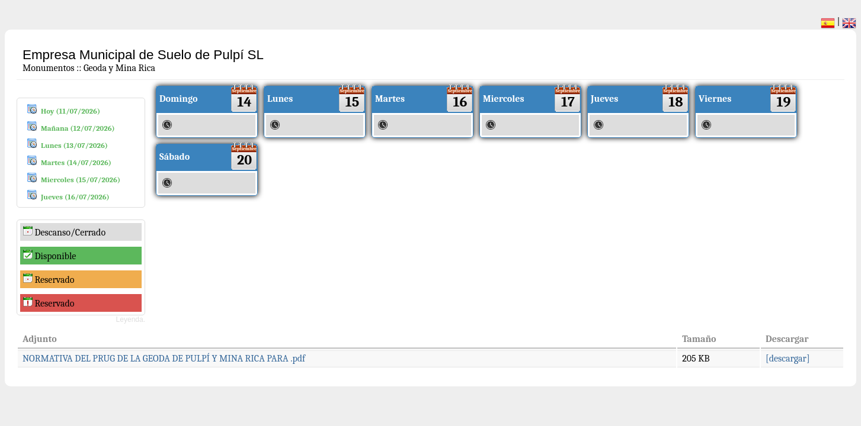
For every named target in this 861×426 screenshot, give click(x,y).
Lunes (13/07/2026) (74, 145)
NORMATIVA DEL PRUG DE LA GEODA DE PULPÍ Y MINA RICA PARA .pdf (164, 358)
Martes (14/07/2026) (76, 162)
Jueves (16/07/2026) (75, 196)
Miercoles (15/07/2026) (80, 179)
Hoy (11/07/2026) (70, 110)
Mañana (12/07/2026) (78, 128)
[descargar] (787, 358)
